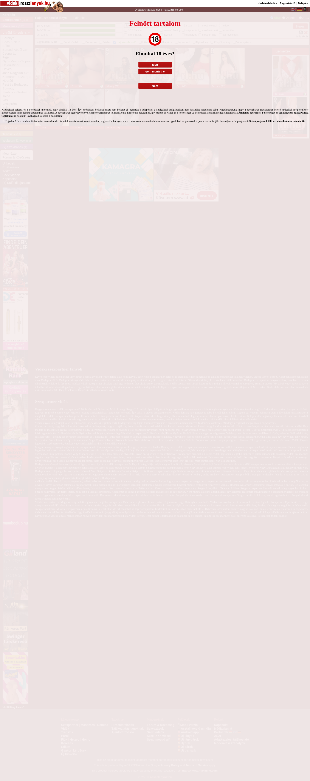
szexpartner (153, 9)
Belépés (303, 3)
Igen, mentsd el (154, 71)
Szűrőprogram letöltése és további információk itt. (277, 121)
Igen (155, 64)
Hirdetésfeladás (267, 3)
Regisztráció (287, 3)
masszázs (169, 9)
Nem (155, 86)
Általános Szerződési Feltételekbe (257, 112)
